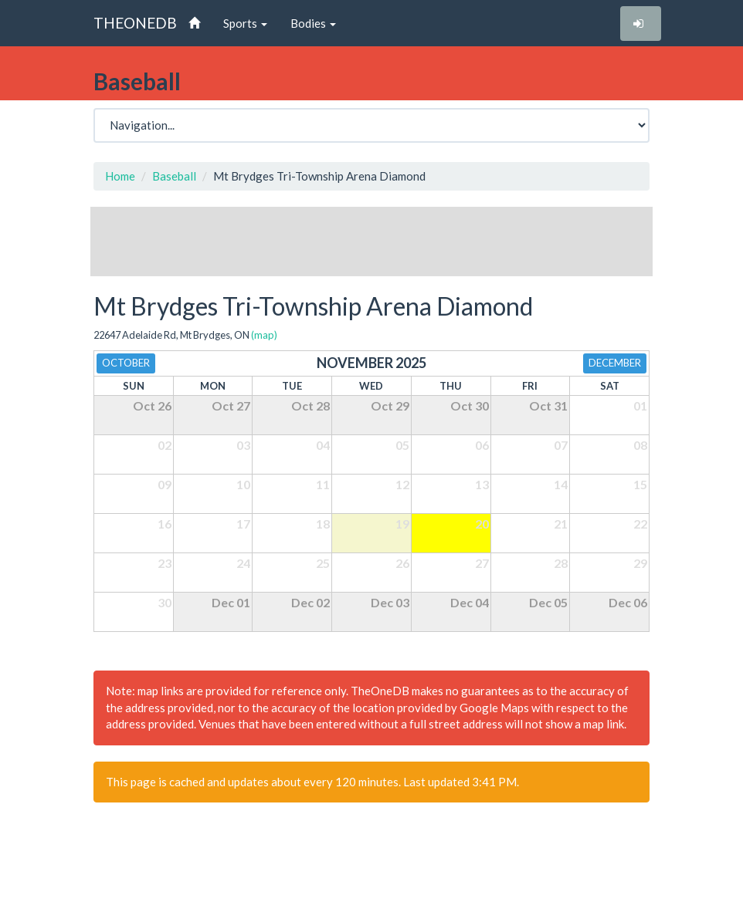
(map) (264, 335)
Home (120, 176)
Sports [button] (245, 23)
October (126, 362)
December (615, 362)
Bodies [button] (313, 23)
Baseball (174, 176)
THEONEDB (135, 23)
